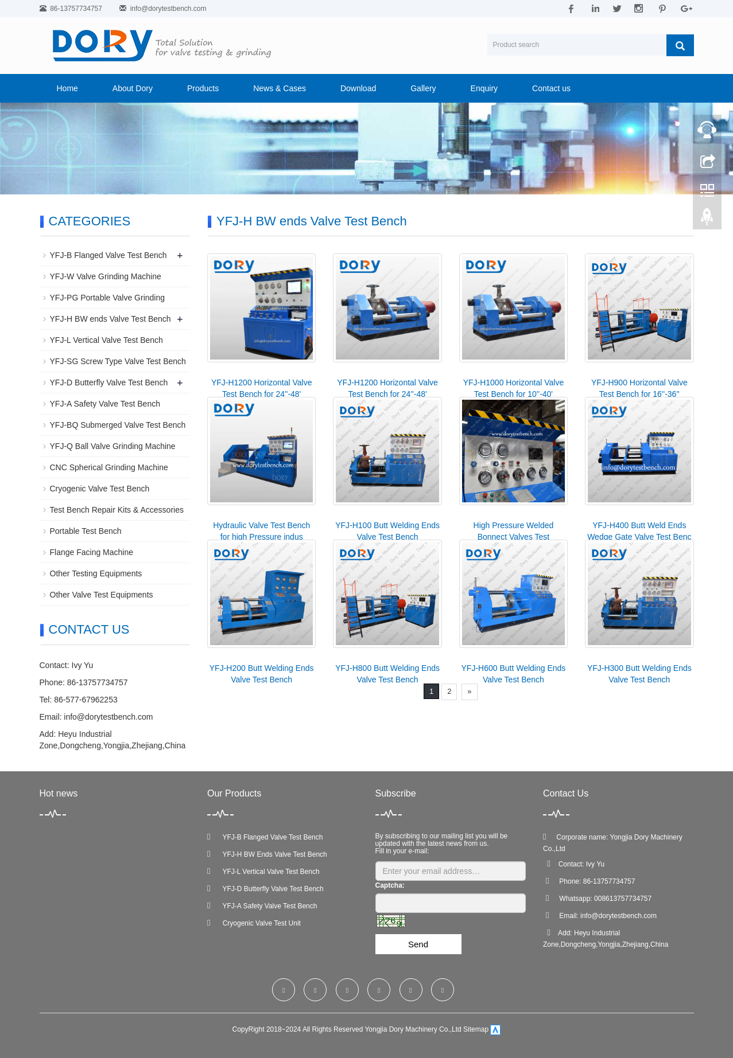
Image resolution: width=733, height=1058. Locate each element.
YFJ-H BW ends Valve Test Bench (110, 318)
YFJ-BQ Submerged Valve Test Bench (118, 425)
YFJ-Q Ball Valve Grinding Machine (113, 446)
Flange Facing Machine (92, 552)
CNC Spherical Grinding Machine (109, 467)
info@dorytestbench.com (168, 9)
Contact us (551, 88)
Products (203, 88)
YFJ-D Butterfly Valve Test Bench (109, 382)
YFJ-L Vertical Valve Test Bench (106, 340)
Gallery (423, 88)
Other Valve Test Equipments (101, 594)
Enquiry (484, 88)
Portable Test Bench (86, 531)
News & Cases (279, 88)
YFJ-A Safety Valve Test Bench (105, 403)
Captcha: (390, 885)
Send (418, 944)
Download (358, 88)
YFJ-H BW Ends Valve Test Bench (267, 854)
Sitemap (475, 1030)
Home (67, 88)
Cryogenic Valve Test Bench (100, 488)
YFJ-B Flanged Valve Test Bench (108, 255)
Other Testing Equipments (96, 573)
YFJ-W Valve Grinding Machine (105, 276)
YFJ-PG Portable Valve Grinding (107, 297)
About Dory (133, 88)
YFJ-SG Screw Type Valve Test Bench (118, 361)
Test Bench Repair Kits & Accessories (117, 509)
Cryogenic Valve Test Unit (254, 923)
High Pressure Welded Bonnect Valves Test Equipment (514, 537)
